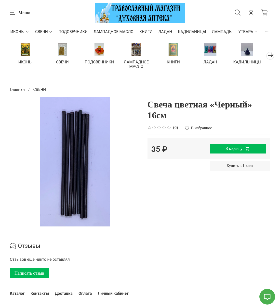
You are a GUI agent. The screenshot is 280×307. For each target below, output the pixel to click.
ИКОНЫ (19, 31)
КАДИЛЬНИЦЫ (192, 31)
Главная (17, 89)
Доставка (64, 293)
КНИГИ (145, 31)
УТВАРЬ (248, 31)
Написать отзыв (29, 273)
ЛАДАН (165, 31)
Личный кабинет (113, 293)
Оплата (85, 293)
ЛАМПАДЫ (222, 31)
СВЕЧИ (44, 31)
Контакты (39, 293)
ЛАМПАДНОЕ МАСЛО (113, 31)
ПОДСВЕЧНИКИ (73, 31)
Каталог (17, 293)
